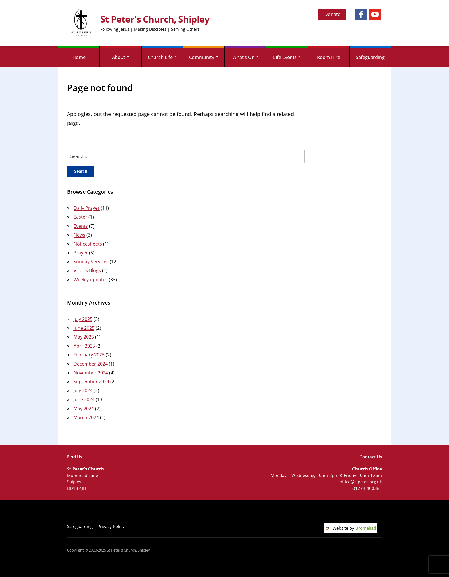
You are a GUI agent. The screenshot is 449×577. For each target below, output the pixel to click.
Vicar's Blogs (87, 270)
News (79, 235)
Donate (332, 14)
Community (201, 57)
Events (81, 226)
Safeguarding (370, 57)
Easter (80, 217)
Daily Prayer (87, 208)
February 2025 (89, 355)
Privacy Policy (111, 526)
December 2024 (91, 364)
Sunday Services (91, 261)
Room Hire (328, 57)
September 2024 (91, 381)
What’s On (243, 57)
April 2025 (84, 346)
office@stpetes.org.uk (361, 481)
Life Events (285, 57)
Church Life (160, 57)
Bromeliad (365, 528)
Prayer (81, 253)
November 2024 (91, 373)
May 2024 (84, 408)
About (118, 57)
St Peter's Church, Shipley (154, 19)
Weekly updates (91, 279)
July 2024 (83, 390)
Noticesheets (88, 244)
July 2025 (83, 319)
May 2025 (84, 337)
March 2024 (86, 417)
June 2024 (84, 399)
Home (79, 57)
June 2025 (84, 328)
